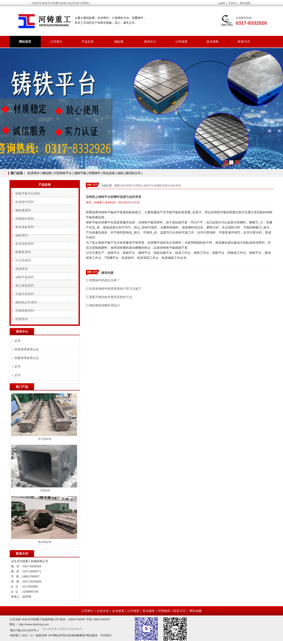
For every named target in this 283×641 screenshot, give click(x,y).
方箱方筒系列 (24, 294)
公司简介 (56, 41)
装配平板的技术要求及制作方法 (110, 297)
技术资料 (212, 41)
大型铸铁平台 (62, 173)
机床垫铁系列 (24, 243)
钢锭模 (118, 41)
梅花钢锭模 (44, 541)
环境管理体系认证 (26, 349)
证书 (17, 341)
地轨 (120, 173)
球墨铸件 (94, 173)
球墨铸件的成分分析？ (104, 280)
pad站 (221, 3)
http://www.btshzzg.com (34, 624)
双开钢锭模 (44, 438)
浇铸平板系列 (24, 277)
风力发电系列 (24, 285)
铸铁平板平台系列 (27, 193)
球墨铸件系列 (24, 218)
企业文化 (103, 611)
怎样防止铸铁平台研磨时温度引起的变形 (157, 185)
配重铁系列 (23, 252)
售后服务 (149, 611)
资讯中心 (150, 41)
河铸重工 (99, 202)
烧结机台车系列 (26, 302)
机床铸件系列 (24, 202)
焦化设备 (109, 173)
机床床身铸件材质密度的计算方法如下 (115, 288)
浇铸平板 (80, 173)
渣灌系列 (21, 269)
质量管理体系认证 (26, 358)
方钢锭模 (44, 490)
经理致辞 (164, 611)
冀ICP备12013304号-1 (24, 630)
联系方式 (244, 41)
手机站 (232, 3)
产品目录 (87, 41)
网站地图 (245, 3)
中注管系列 (23, 260)
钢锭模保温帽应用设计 (104, 305)
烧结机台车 (133, 173)
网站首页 (25, 41)
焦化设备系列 (24, 227)
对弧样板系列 (24, 310)
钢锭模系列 (23, 210)
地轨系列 (21, 235)
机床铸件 (34, 173)
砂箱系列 (21, 319)
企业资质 (118, 611)
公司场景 (181, 41)
